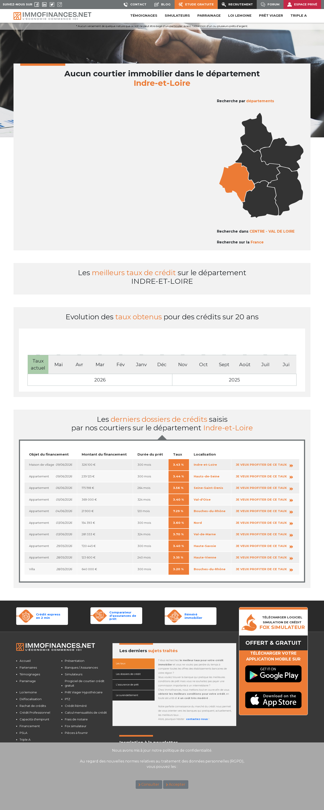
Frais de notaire (76, 719)
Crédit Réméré (76, 706)
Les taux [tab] (121, 663)
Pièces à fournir (76, 733)
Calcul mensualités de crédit (86, 712)
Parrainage (28, 681)
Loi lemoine (28, 692)
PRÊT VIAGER (271, 16)
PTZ (67, 699)
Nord (198, 522)
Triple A (298, 16)
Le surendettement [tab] (127, 695)
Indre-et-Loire (205, 464)
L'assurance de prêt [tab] (127, 684)
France (257, 242)
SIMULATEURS (177, 16)
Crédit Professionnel (35, 712)
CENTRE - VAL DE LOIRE (272, 231)
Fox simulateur (75, 726)
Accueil (25, 661)
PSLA (23, 733)
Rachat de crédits (33, 706)
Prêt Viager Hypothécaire (84, 692)
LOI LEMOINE (240, 16)
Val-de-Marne (205, 534)
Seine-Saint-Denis (208, 488)
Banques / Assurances (81, 667)
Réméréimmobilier (193, 616)
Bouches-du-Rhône (209, 511)
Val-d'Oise (202, 499)
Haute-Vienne (205, 557)
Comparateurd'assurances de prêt (122, 615)
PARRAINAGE (209, 16)
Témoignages (143, 16)
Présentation (74, 661)
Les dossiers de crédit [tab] (128, 674)
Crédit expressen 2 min (48, 616)
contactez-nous (197, 719)
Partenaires (28, 667)
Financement (30, 726)
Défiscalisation (31, 699)
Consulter (150, 784)
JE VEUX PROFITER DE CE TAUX (264, 464)
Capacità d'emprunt (34, 719)
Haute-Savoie (205, 546)
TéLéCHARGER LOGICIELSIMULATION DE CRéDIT (282, 622)
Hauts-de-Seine (206, 476)
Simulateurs (73, 674)
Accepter (177, 784)
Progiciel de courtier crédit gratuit (84, 683)
